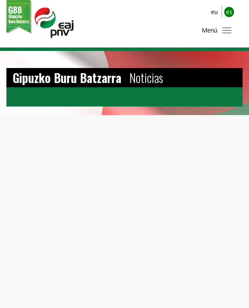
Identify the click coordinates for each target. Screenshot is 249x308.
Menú (209, 30)
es (229, 12)
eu (214, 12)
